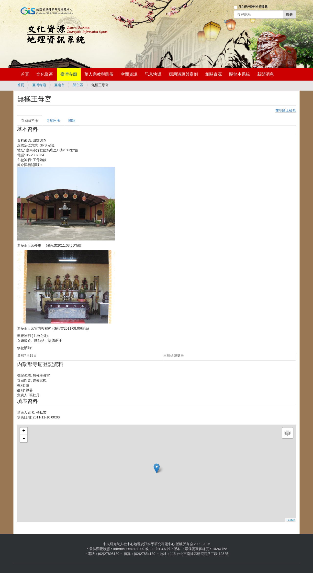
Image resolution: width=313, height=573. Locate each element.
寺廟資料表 (29, 120)
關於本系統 (239, 74)
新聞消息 (265, 74)
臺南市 (59, 85)
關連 (71, 120)
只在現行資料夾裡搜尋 (253, 7)
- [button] (23, 438)
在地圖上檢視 (285, 110)
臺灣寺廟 (68, 74)
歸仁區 (78, 85)
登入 (227, 21)
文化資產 (44, 74)
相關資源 (213, 74)
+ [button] (23, 431)
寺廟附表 (53, 120)
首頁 (25, 74)
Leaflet (291, 520)
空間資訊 (129, 74)
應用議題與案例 (183, 74)
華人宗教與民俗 (98, 74)
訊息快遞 (153, 74)
